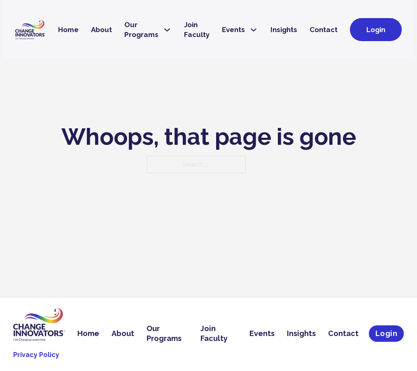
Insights (283, 30)
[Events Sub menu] (253, 29)
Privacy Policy (36, 355)
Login (375, 30)
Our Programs (141, 30)
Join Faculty (197, 30)
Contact (324, 30)
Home (68, 30)
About (101, 30)
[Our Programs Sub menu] (167, 29)
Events (233, 30)
